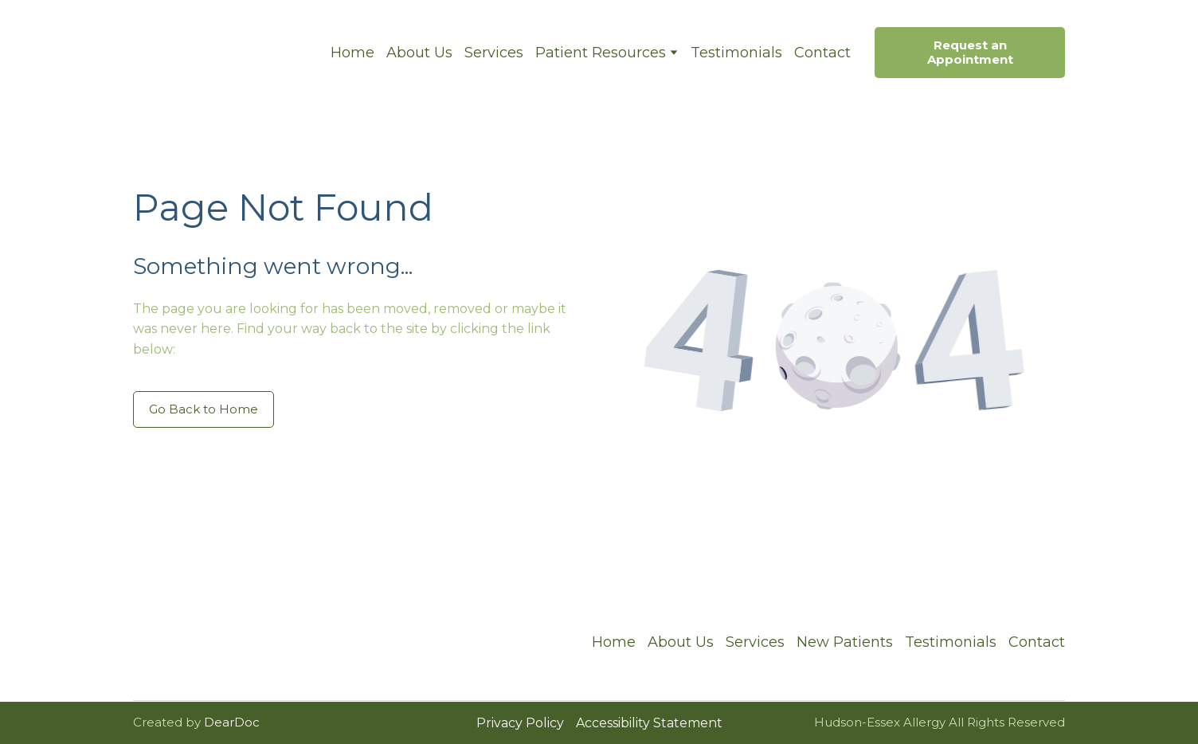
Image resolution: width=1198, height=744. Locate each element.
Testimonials (736, 52)
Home (352, 52)
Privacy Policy (520, 722)
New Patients (845, 642)
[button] (970, 52)
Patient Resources (600, 52)
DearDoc (232, 722)
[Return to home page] (219, 52)
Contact (822, 52)
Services (493, 52)
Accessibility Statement (649, 722)
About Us (419, 52)
